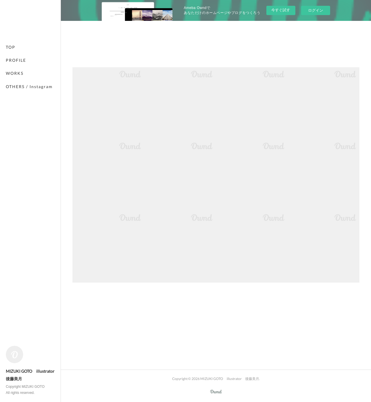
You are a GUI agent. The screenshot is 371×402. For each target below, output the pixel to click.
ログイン (315, 10)
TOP (10, 47)
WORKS (14, 73)
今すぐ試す (280, 10)
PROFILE (16, 60)
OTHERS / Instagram (29, 86)
